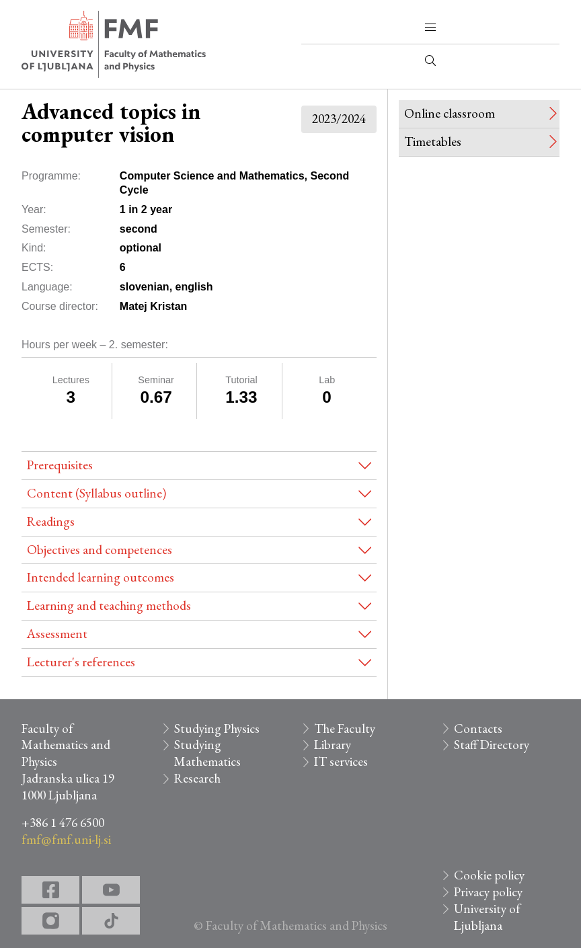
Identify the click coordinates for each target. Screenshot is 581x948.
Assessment (57, 633)
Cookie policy (489, 875)
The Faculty (344, 728)
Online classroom (449, 113)
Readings (51, 521)
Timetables (432, 141)
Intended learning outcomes (100, 577)
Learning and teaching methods (109, 605)
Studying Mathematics (207, 753)
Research (197, 778)
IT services (341, 761)
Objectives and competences (99, 549)
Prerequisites (60, 465)
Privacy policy (488, 891)
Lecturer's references (81, 662)
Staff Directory (491, 744)
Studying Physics (217, 728)
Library (332, 744)
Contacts (478, 728)
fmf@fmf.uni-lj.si (66, 839)
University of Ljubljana (487, 917)
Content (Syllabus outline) (96, 493)
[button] (430, 27)
